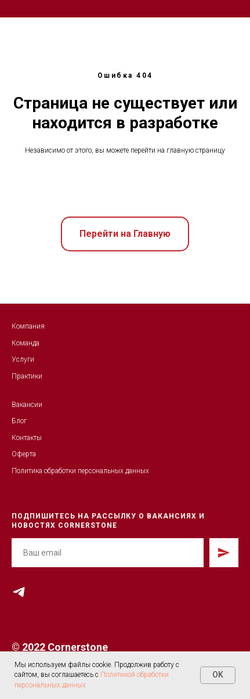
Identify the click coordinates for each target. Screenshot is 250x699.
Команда (25, 343)
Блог (19, 421)
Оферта (24, 454)
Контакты (27, 438)
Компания (28, 326)
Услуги (23, 359)
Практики (27, 376)
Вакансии (27, 405)
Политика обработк (42, 471)
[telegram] (19, 592)
